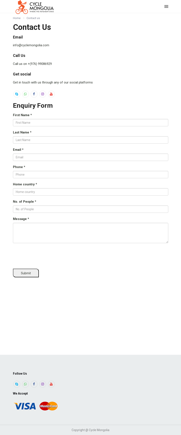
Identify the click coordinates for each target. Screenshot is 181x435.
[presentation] (46, 254)
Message (21, 219)
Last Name (22, 132)
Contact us (33, 18)
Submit (26, 273)
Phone (19, 167)
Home (16, 18)
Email (18, 150)
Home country (25, 184)
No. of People (24, 202)
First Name (22, 115)
